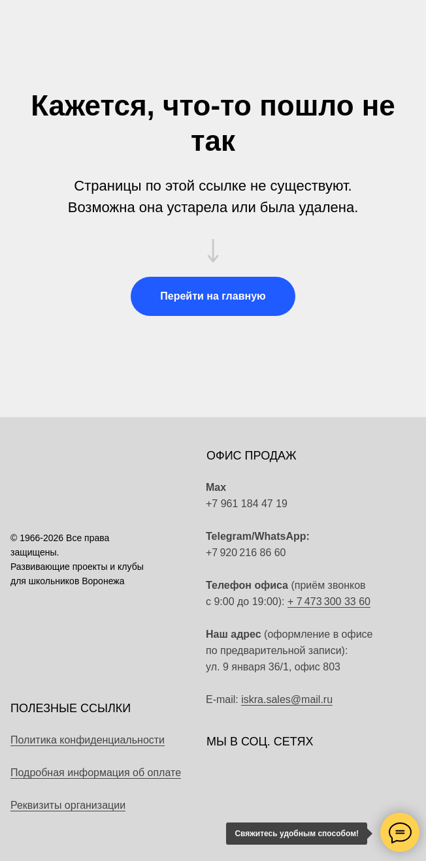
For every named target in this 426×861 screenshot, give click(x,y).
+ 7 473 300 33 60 (328, 601)
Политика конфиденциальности (87, 739)
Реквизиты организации (67, 805)
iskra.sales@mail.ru (287, 699)
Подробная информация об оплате (95, 772)
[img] (365, 544)
